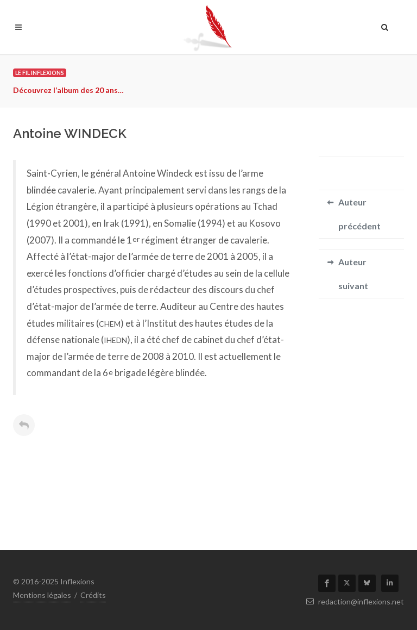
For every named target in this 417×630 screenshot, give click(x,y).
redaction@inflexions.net (355, 601)
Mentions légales (42, 595)
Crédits (93, 595)
